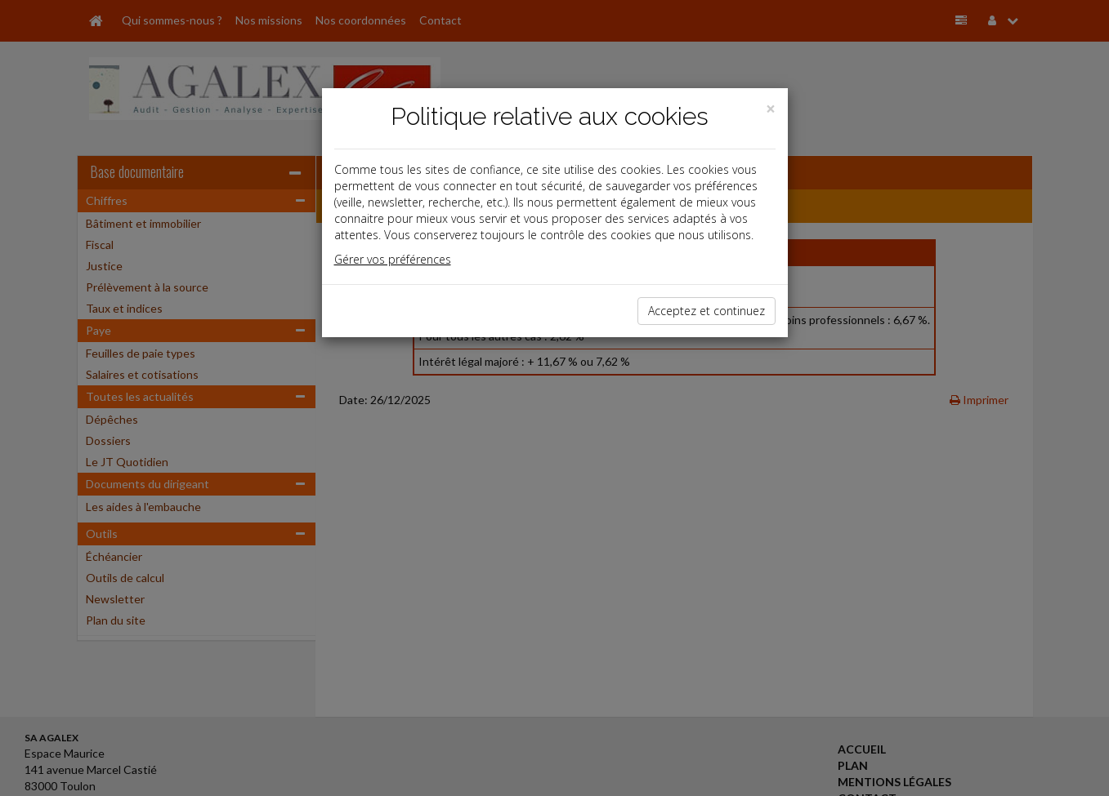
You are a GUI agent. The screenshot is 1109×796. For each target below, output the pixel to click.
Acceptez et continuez (706, 310)
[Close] (771, 109)
